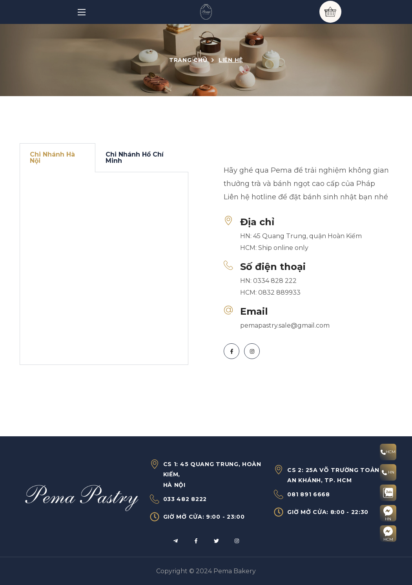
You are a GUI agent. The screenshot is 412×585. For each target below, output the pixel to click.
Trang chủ (188, 60)
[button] (330, 12)
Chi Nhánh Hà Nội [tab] (52, 157)
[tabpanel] (104, 268)
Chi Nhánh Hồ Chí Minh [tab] (135, 157)
